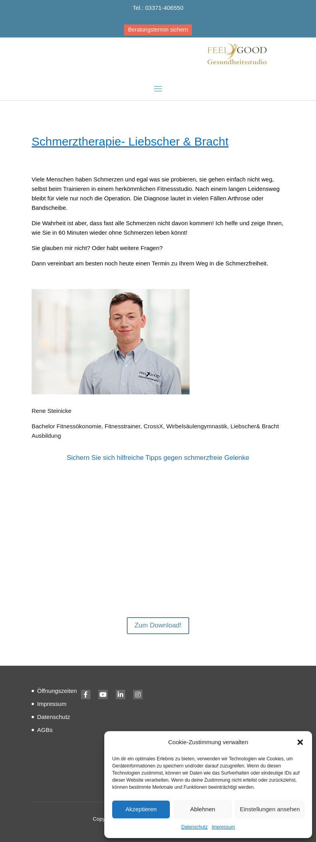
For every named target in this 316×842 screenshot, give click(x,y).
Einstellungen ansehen (270, 809)
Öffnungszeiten (57, 690)
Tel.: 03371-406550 (158, 7)
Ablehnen (202, 809)
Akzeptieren (140, 809)
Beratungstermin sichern (158, 29)
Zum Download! (157, 625)
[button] (300, 742)
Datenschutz (194, 827)
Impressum (223, 827)
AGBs (45, 729)
